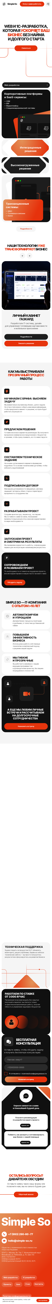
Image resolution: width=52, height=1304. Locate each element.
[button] (32, 4)
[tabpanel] (26, 161)
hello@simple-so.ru (20, 1240)
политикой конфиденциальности (34, 1074)
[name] (26, 1059)
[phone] (26, 1067)
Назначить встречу (26, 1079)
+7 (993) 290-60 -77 (20, 1234)
